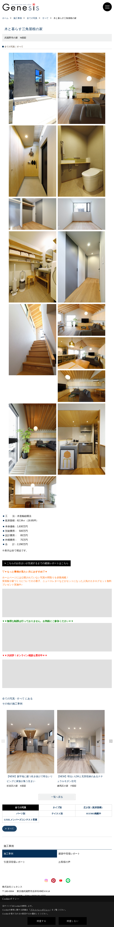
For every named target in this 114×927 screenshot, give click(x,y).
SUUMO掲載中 (93, 813)
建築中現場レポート (69, 854)
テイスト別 (57, 813)
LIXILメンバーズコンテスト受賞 (20, 819)
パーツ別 (20, 813)
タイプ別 (57, 807)
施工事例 (8, 854)
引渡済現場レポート (14, 862)
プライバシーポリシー (40, 909)
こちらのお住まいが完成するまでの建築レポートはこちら (37, 563)
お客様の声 (64, 862)
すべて (11, 829)
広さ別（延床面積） (94, 807)
